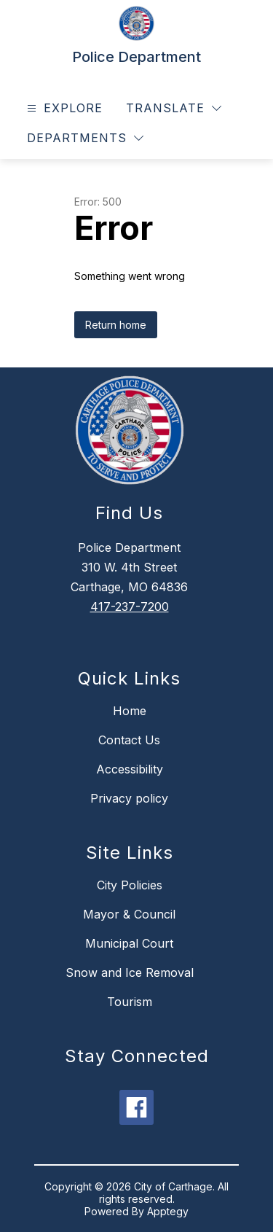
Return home (115, 325)
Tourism (129, 1001)
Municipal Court (129, 943)
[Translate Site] (173, 108)
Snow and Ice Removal (130, 972)
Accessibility (129, 769)
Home (129, 710)
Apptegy (168, 1211)
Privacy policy (129, 798)
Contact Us (129, 740)
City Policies (129, 885)
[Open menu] (63, 108)
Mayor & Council (129, 914)
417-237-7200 (129, 606)
